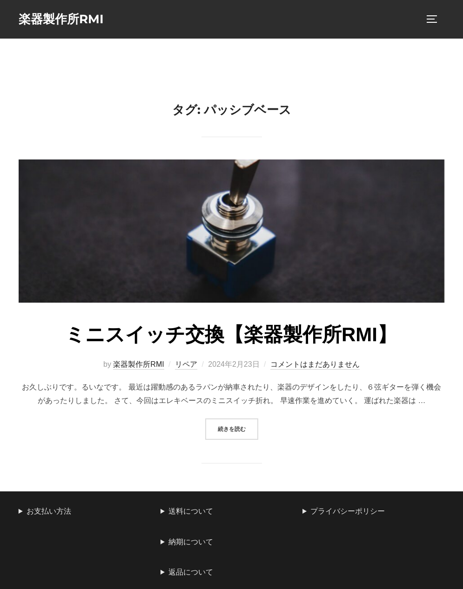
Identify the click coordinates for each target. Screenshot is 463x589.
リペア (186, 364)
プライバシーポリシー (347, 511)
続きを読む (238, 428)
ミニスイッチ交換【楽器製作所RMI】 (231, 334)
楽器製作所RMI (61, 19)
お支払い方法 (49, 511)
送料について (190, 511)
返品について (190, 572)
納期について (190, 542)
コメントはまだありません (315, 364)
